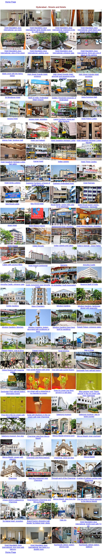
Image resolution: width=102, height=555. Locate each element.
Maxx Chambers (38, 306)
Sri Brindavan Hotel (12, 97)
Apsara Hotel (12, 119)
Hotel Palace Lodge (89, 119)
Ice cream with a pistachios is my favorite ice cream (38, 392)
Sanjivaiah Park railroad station (88, 370)
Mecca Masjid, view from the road (64, 500)
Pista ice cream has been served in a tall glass (64, 391)
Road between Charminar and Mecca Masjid (39, 501)
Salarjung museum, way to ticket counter (89, 416)
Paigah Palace (38, 351)
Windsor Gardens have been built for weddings (64, 328)
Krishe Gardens (12, 306)
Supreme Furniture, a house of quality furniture (38, 184)
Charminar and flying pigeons (38, 458)
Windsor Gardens (63, 306)
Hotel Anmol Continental (37, 266)
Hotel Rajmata (89, 183)
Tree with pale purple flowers (63, 370)
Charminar (13, 478)
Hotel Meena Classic (37, 226)
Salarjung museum (64, 415)
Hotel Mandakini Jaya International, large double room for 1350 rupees (38, 30)
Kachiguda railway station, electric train (64, 546)
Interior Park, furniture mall (12, 140)
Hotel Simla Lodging (12, 183)
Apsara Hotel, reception (38, 119)
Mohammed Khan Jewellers (63, 227)
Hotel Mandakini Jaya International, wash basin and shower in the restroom (89, 30)
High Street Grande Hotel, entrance (37, 75)
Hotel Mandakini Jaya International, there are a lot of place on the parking (89, 53)
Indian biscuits (38, 246)
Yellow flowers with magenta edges (13, 371)
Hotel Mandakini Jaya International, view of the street (13, 52)
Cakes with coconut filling (12, 265)
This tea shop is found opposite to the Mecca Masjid (89, 500)
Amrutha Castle (89, 265)
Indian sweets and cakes (63, 246)
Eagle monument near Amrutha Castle (38, 286)
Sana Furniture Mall (89, 97)
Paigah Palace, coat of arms (13, 351)
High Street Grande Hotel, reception (89, 75)
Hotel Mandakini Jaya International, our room (13, 29)
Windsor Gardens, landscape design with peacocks (89, 307)
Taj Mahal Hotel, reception (13, 521)
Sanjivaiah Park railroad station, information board (13, 393)
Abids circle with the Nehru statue (12, 75)
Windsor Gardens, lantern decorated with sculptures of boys (38, 329)
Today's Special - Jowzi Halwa (89, 246)
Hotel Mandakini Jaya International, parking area (38, 52)
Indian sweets (63, 162)
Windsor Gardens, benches (12, 327)
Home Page (10, 552)
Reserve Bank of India (89, 284)
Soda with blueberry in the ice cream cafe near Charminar (38, 416)
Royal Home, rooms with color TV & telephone (62, 206)
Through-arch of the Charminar (63, 478)
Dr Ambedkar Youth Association (63, 285)
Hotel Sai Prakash (38, 140)
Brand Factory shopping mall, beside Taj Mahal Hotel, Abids (38, 522)
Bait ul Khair (89, 350)
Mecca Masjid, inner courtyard (89, 436)
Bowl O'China (63, 351)
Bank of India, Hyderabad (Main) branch (38, 99)
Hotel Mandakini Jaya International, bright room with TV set (88, 524)
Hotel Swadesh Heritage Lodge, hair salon (13, 163)
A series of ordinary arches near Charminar (89, 479)
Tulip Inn (63, 520)
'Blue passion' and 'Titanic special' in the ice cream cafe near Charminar (89, 394)
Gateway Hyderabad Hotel (63, 183)
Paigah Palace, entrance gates (89, 327)
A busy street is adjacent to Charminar (13, 501)
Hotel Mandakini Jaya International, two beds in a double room (38, 547)
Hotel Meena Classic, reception (88, 226)
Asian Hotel (12, 225)
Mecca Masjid (89, 457)
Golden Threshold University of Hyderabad (64, 99)
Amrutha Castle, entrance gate (12, 284)
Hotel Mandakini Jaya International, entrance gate (63, 52)
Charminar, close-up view (64, 458)
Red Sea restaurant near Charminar (38, 479)
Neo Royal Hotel (37, 204)
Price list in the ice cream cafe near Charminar (13, 416)
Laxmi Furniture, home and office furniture (63, 120)
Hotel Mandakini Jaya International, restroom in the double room (64, 30)
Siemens (63, 265)
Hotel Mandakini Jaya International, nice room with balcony (13, 547)
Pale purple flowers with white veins (38, 371)
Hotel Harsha (13, 246)
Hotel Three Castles (89, 162)
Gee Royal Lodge (12, 204)
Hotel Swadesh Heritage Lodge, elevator (89, 141)
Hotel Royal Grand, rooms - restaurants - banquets (88, 206)
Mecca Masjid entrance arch (64, 436)
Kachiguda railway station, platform (89, 546)
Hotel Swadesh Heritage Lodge (63, 140)
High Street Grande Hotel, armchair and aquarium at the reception (63, 76)
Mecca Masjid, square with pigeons (12, 458)
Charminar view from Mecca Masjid (38, 437)
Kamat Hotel (38, 161)
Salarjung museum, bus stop (12, 436)
